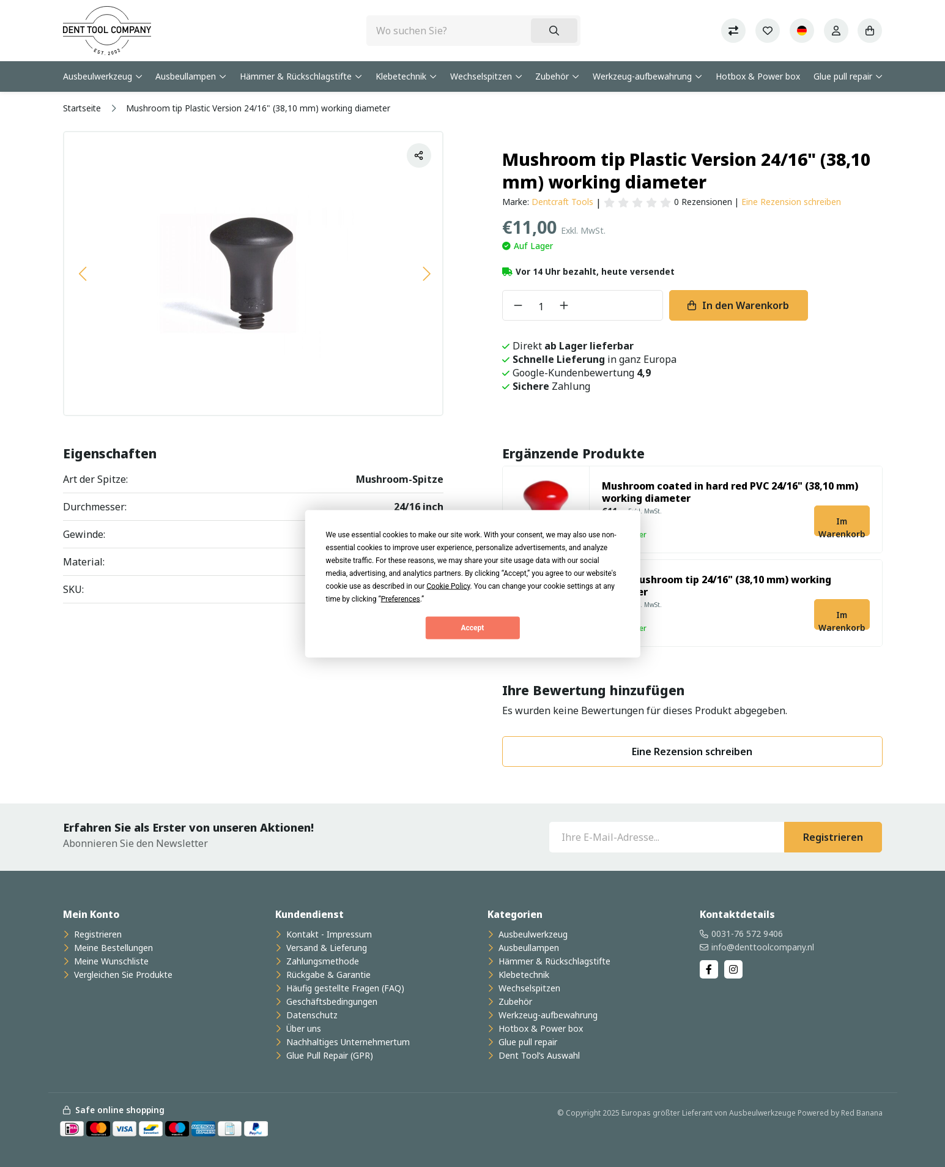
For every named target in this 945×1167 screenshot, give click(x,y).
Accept (472, 628)
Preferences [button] (400, 598)
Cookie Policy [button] (448, 585)
